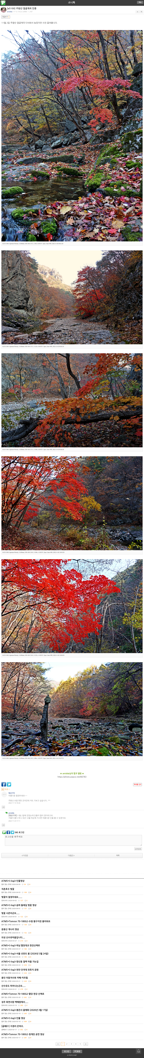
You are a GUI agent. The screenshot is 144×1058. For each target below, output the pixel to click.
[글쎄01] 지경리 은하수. (72, 1028)
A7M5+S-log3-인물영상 (72, 883)
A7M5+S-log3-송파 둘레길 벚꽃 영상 (72, 907)
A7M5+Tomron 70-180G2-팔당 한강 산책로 (72, 996)
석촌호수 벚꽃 (72, 891)
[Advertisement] (72, 867)
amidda (11, 813)
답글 (3, 807)
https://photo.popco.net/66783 (72, 777)
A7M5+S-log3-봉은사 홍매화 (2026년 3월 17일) (72, 1012)
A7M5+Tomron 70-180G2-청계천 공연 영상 (72, 1036)
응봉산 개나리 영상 (72, 931)
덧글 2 (5, 789)
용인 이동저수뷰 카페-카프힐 (72, 980)
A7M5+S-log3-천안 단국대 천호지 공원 (72, 972)
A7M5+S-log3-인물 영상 (72, 1020)
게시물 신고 (137, 784)
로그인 (66, 1051)
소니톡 (71, 2)
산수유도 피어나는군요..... (72, 988)
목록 (117, 855)
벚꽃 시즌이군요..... (72, 915)
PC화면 (77, 1051)
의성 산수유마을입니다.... (72, 939)
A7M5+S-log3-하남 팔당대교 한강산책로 (72, 947)
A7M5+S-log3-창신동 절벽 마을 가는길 (72, 964)
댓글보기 (5, 17)
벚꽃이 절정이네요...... (72, 899)
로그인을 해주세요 (73, 840)
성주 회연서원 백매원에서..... (72, 1004)
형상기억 (11, 793)
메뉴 (140, 2)
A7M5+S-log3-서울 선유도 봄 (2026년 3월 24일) (72, 956)
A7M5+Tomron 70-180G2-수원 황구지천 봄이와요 (72, 923)
